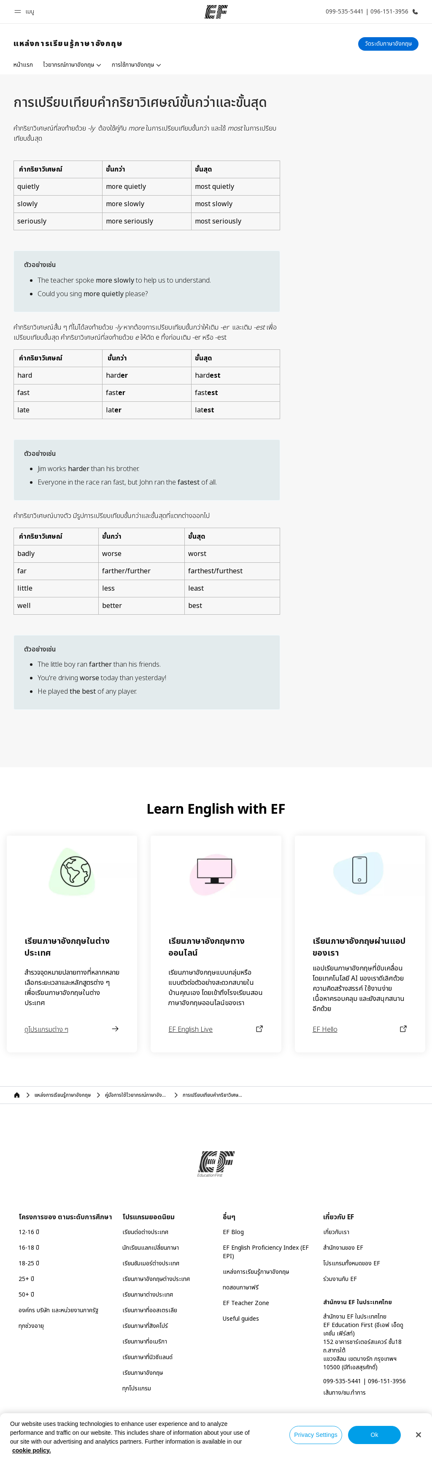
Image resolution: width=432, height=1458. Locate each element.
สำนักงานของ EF (343, 1247)
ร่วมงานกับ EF (340, 1279)
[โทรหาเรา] (370, 11)
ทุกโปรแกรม (136, 1388)
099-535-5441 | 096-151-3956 (364, 1381)
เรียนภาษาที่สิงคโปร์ (145, 1326)
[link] (68, 44)
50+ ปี (26, 1294)
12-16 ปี (29, 1232)
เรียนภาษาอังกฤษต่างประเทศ (156, 1279)
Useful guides (241, 1318)
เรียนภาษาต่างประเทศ (147, 1294)
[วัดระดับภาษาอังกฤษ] (388, 44)
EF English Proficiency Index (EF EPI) (266, 1252)
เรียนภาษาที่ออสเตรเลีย (149, 1310)
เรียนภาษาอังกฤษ (142, 1372)
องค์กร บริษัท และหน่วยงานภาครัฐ (58, 1310)
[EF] (216, 12)
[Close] (418, 1434)
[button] (26, 11)
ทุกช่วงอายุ (31, 1326)
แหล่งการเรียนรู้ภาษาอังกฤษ (256, 1271)
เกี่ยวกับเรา (336, 1232)
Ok (374, 1434)
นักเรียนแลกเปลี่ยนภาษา (150, 1247)
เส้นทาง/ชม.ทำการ (344, 1392)
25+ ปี (26, 1279)
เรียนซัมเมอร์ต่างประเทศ (150, 1263)
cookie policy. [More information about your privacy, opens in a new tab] (31, 1450)
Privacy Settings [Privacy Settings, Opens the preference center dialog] (316, 1434)
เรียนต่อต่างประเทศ (145, 1232)
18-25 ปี (29, 1263)
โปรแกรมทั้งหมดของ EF (351, 1263)
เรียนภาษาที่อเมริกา (144, 1341)
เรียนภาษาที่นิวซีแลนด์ (147, 1357)
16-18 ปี (29, 1247)
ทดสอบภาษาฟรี (241, 1287)
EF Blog (233, 1232)
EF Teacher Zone (246, 1303)
